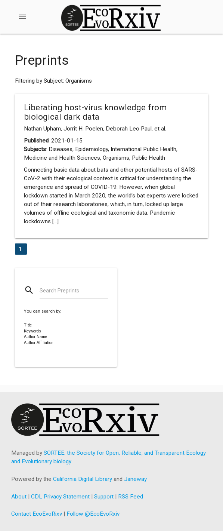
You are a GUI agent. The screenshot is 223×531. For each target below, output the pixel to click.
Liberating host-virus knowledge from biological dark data (95, 112)
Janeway (135, 479)
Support (104, 496)
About (19, 496)
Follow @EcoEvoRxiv (93, 513)
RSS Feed (130, 496)
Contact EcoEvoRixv (36, 513)
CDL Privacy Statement (60, 496)
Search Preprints (59, 291)
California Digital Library (82, 479)
